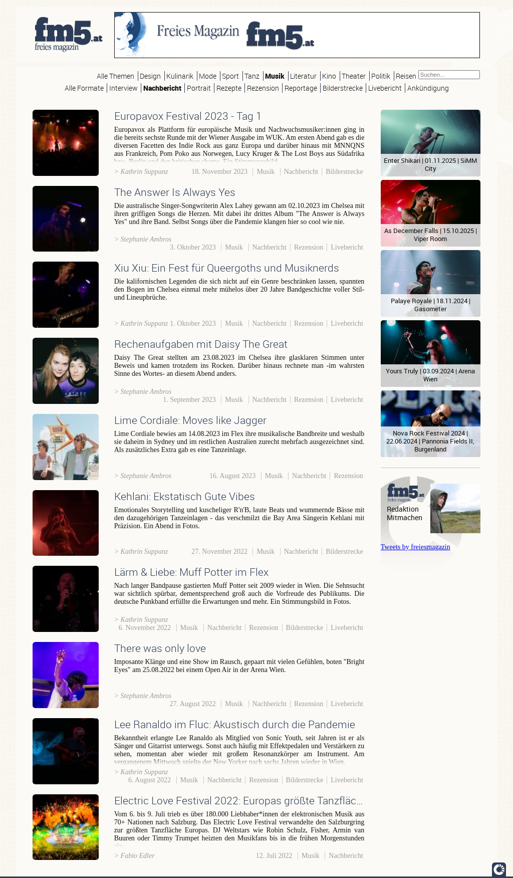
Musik (275, 76)
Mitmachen (404, 517)
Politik (380, 76)
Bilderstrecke (343, 88)
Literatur (303, 76)
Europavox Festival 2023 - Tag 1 (188, 116)
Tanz (252, 76)
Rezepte (228, 88)
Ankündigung (428, 88)
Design (150, 76)
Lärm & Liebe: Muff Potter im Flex (191, 572)
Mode (207, 76)
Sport (230, 76)
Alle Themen (115, 76)
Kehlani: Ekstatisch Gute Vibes (184, 496)
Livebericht (385, 88)
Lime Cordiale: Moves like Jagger (190, 420)
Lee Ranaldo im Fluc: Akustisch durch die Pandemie (234, 724)
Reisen (406, 76)
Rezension (263, 88)
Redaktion (403, 509)
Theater (354, 76)
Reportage (301, 88)
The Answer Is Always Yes (174, 192)
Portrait (199, 88)
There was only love (160, 648)
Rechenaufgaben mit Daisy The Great (201, 344)
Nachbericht (162, 88)
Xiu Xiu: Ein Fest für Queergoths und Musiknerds (226, 268)
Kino (329, 76)
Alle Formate (84, 88)
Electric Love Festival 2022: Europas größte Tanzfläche (241, 800)
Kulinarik (179, 76)
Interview (123, 88)
